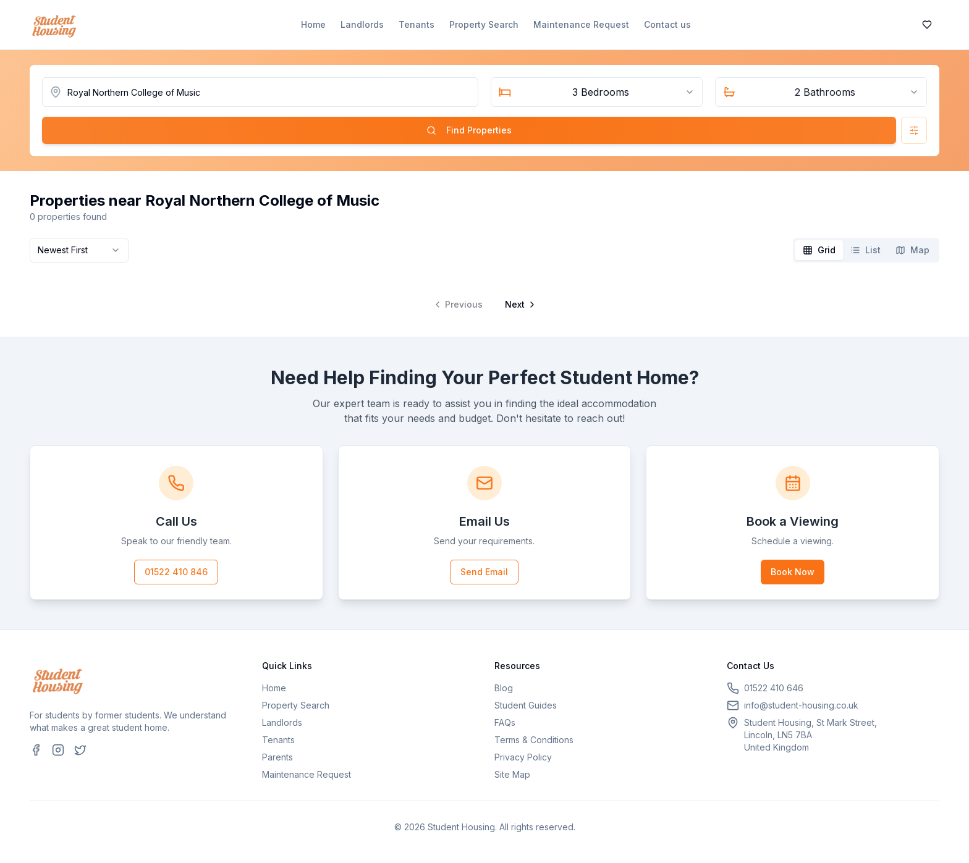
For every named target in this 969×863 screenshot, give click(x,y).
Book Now (793, 571)
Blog (503, 688)
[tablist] (866, 250)
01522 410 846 (176, 571)
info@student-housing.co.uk (801, 705)
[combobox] (597, 92)
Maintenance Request (581, 24)
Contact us (667, 24)
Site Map (512, 774)
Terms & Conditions (533, 740)
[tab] (819, 250)
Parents (277, 757)
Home (313, 24)
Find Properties (469, 130)
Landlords (362, 24)
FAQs (504, 722)
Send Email (484, 571)
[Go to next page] (519, 304)
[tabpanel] (484, 294)
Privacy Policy (523, 757)
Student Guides (525, 705)
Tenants (416, 24)
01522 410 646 (773, 688)
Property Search (483, 24)
